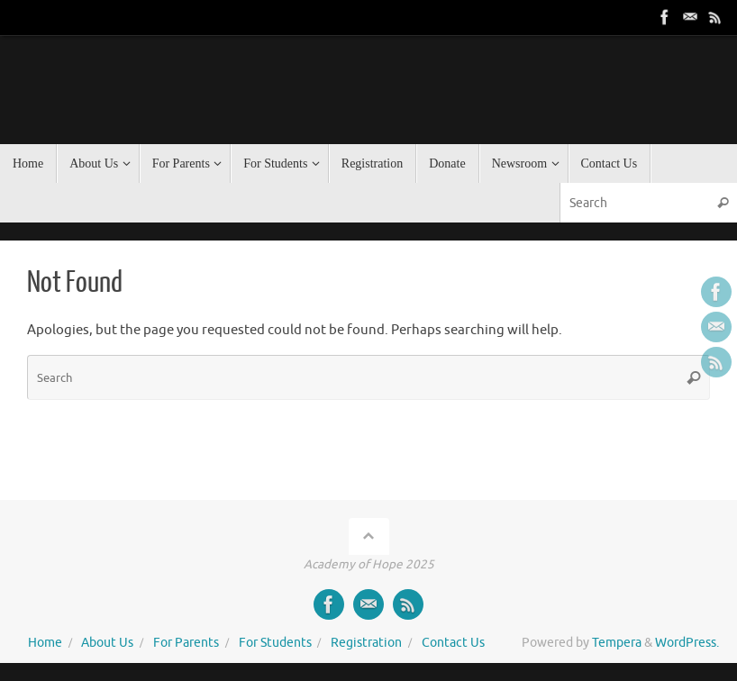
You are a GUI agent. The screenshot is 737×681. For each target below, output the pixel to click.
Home (45, 642)
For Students (275, 642)
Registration (366, 642)
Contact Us (453, 642)
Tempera (616, 642)
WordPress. (687, 642)
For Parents (186, 642)
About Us (107, 642)
